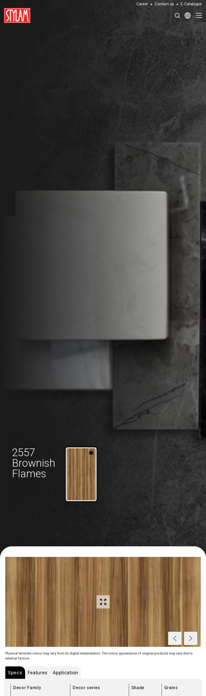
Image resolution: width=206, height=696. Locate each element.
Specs (15, 672)
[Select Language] (187, 15)
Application (65, 672)
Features (38, 672)
